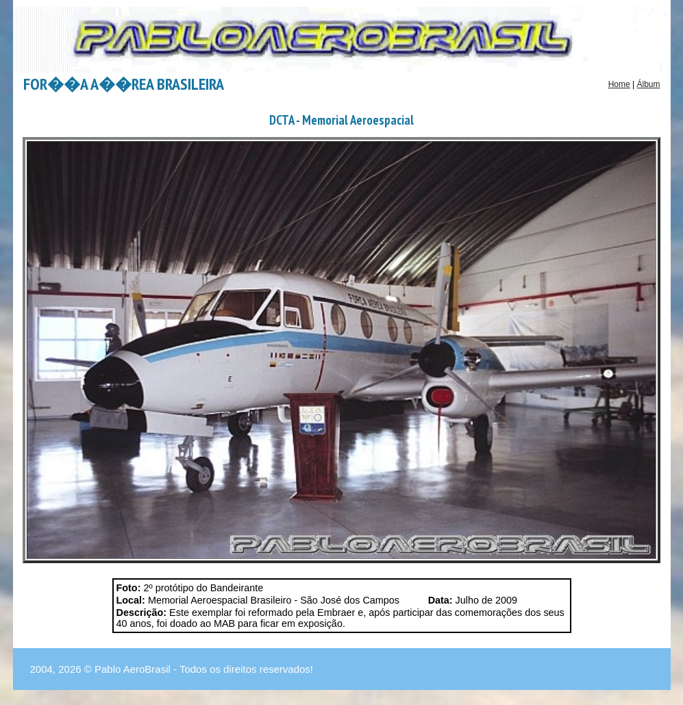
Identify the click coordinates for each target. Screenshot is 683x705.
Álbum (648, 84)
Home (619, 84)
